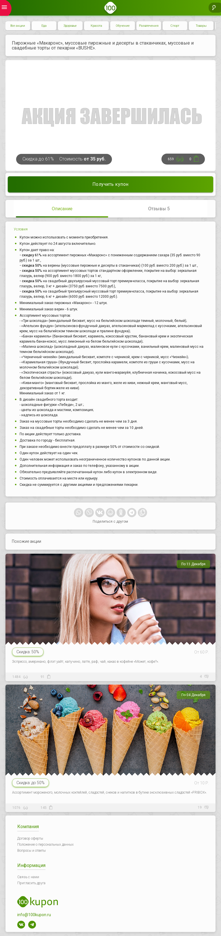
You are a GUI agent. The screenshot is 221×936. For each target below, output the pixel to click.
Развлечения (149, 26)
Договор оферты (30, 838)
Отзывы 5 (159, 208)
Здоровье (70, 26)
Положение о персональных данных (45, 845)
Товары (201, 26)
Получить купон (110, 184)
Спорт (174, 26)
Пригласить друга (31, 883)
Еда (44, 26)
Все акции (17, 26)
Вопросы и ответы (31, 851)
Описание (62, 208)
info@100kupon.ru (34, 914)
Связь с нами (28, 877)
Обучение (122, 26)
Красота (96, 26)
